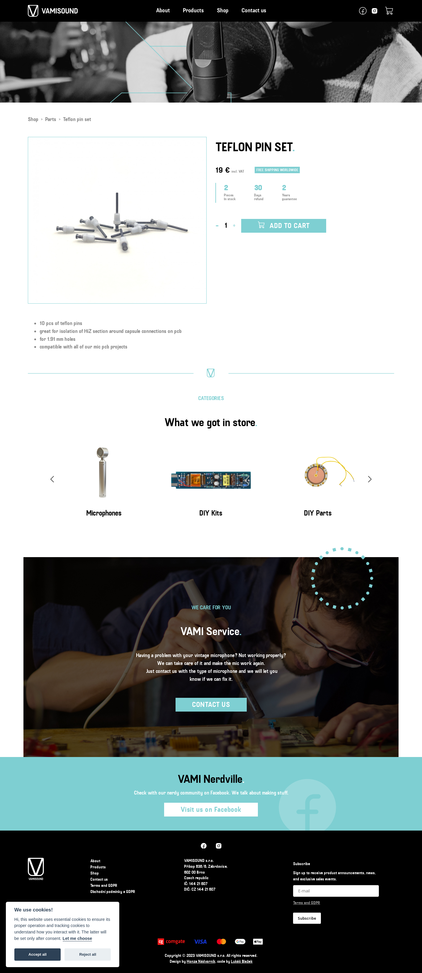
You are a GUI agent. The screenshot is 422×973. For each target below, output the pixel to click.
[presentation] (52, 479)
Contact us (253, 10)
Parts (50, 119)
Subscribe (307, 918)
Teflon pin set (77, 119)
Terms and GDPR (103, 885)
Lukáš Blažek (242, 961)
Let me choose (77, 938)
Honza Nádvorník (201, 961)
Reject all (87, 954)
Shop (223, 10)
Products (193, 10)
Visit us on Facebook (211, 809)
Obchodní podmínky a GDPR (112, 891)
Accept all (37, 954)
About (163, 10)
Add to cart (284, 225)
